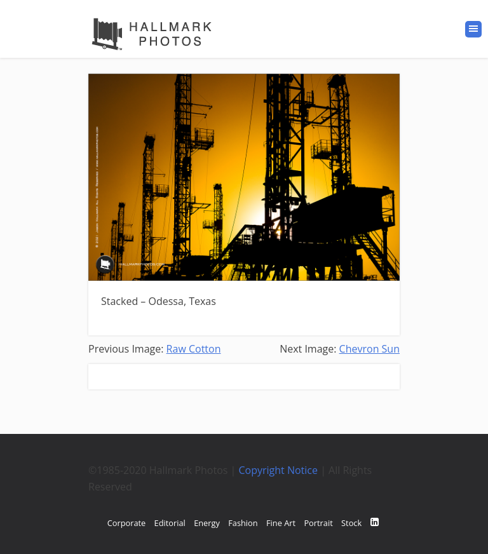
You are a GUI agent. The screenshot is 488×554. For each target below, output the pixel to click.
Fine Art (280, 523)
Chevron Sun (369, 349)
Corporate (126, 523)
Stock (351, 523)
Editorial (170, 523)
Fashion (242, 523)
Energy (207, 523)
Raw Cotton (193, 349)
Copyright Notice (278, 470)
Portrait (318, 523)
